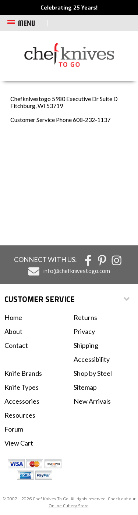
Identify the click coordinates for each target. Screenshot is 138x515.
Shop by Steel (93, 373)
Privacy (84, 331)
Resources (19, 415)
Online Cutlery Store (69, 505)
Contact (16, 345)
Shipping (86, 345)
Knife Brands (23, 373)
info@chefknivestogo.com (76, 270)
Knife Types (21, 387)
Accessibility (92, 359)
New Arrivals (92, 401)
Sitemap (85, 387)
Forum (13, 429)
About (13, 331)
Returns (85, 317)
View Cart (18, 443)
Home (13, 317)
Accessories (21, 401)
